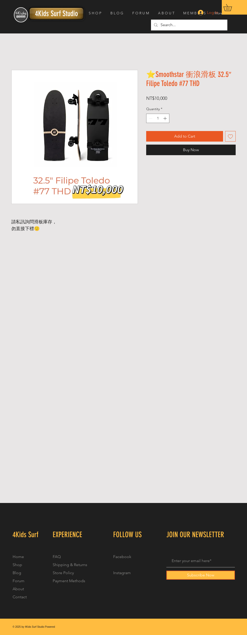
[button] (231, 7)
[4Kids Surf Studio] (56, 13)
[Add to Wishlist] (230, 136)
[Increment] (165, 118)
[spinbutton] (157, 118)
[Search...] (189, 25)
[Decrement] (150, 118)
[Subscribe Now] (200, 575)
